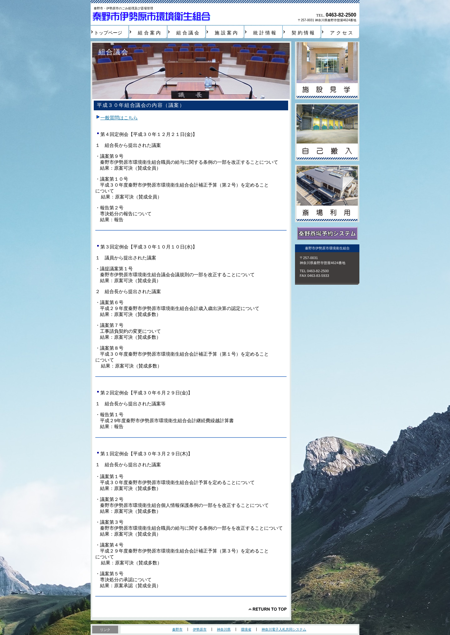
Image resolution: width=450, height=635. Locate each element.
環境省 (246, 629)
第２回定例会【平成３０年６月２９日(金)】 (143, 392)
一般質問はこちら (119, 117)
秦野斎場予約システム (327, 234)
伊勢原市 (200, 629)
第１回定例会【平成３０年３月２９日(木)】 (143, 453)
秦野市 (177, 629)
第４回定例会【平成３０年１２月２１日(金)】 (146, 134)
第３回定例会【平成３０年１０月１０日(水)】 (146, 246)
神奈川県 (224, 629)
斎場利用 (327, 193)
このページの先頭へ (267, 609)
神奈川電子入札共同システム (284, 629)
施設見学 (327, 70)
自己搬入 (327, 132)
